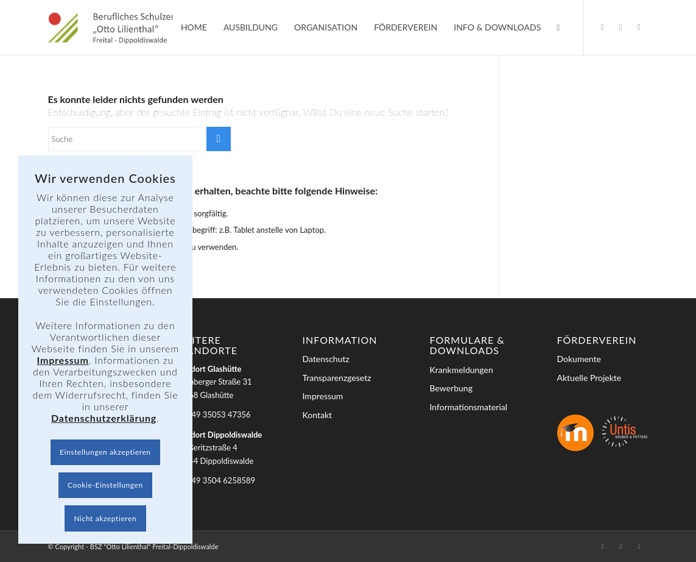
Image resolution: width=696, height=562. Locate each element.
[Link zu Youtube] (639, 27)
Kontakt (317, 415)
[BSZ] (122, 27)
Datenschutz (326, 359)
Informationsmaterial (469, 407)
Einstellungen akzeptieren (105, 452)
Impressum (323, 396)
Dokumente (579, 359)
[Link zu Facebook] (602, 27)
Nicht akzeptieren (105, 518)
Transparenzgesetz (337, 377)
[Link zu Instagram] (620, 27)
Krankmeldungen (461, 370)
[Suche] (558, 27)
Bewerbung (451, 388)
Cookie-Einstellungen (105, 484)
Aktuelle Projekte (589, 377)
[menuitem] (194, 27)
